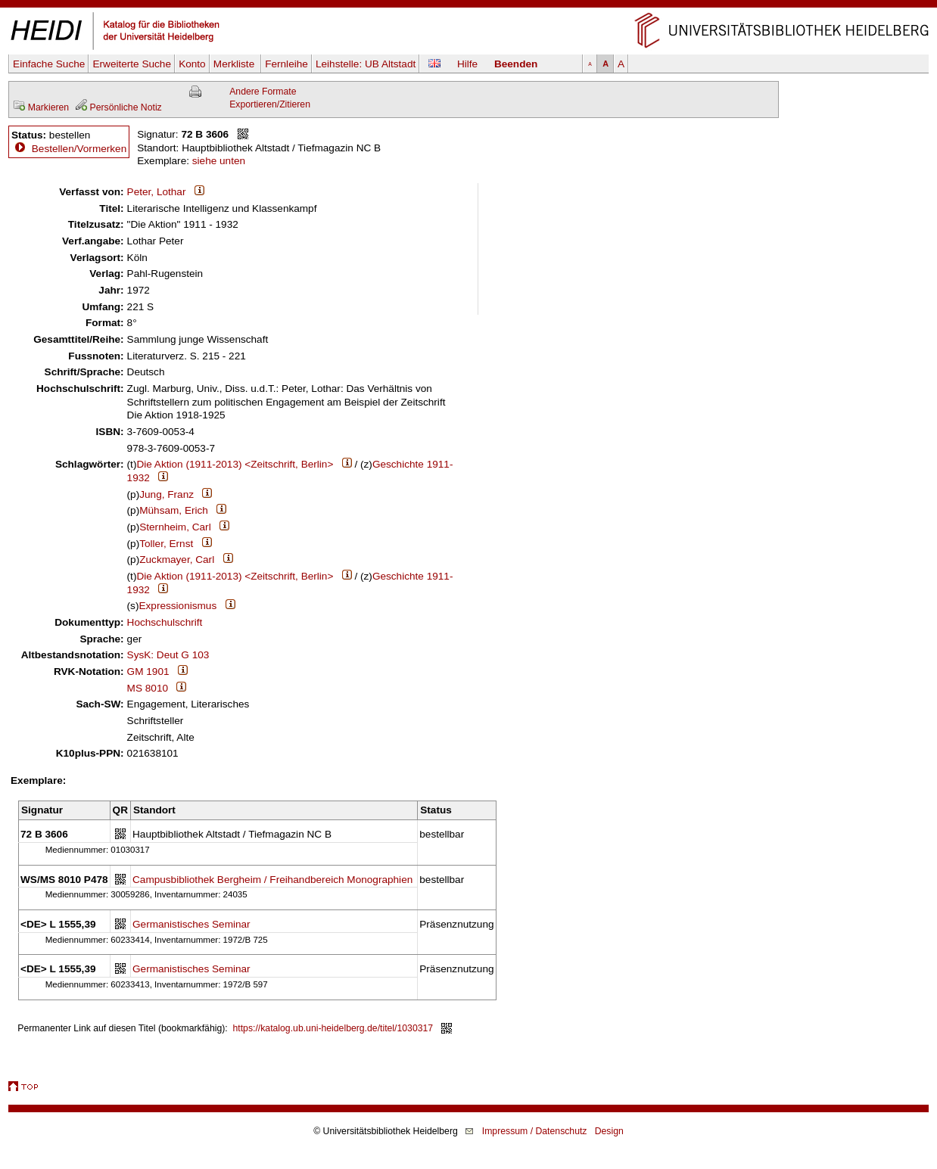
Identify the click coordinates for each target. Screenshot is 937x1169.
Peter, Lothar (156, 191)
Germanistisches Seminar (191, 924)
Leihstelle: (366, 64)
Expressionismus (177, 605)
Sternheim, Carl (174, 527)
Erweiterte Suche (131, 64)
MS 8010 (147, 688)
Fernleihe (286, 64)
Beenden (515, 64)
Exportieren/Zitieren (269, 104)
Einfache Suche (49, 64)
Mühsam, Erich (173, 510)
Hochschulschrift (165, 622)
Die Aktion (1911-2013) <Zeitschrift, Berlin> (234, 464)
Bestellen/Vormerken (79, 148)
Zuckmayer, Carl (176, 559)
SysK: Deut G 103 (168, 655)
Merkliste (235, 64)
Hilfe (467, 64)
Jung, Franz (166, 494)
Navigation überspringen (469, 6)
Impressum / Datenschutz (534, 1131)
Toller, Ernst (166, 543)
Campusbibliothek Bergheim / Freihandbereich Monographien (272, 879)
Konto (192, 64)
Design (609, 1131)
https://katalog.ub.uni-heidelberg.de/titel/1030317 (333, 1028)
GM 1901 (148, 671)
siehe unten (218, 160)
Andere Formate (262, 91)
